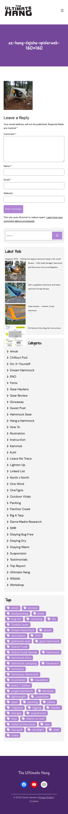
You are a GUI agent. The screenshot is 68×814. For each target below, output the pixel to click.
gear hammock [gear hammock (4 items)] (49, 641)
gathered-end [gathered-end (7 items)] (20, 641)
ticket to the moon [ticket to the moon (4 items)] (23, 724)
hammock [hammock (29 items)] (52, 652)
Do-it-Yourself (20, 364)
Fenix (13, 383)
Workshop (17, 585)
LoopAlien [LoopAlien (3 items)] (42, 697)
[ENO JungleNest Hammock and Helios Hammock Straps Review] (15, 293)
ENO (13, 376)
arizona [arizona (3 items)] (33, 608)
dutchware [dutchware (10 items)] (18, 636)
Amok (14, 351)
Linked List (17, 471)
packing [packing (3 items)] (32, 702)
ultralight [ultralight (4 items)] (38, 730)
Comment (10, 134)
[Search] (57, 235)
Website (8, 193)
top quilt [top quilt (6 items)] (16, 730)
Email (7, 179)
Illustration (17, 433)
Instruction (18, 440)
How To (15, 427)
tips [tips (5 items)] (47, 724)
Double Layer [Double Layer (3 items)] (20, 624)
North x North (19, 477)
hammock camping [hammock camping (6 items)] (24, 663)
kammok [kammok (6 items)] (48, 691)
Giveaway (17, 402)
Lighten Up (17, 465)
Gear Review (19, 395)
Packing (15, 503)
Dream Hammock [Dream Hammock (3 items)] (22, 630)
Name (8, 166)
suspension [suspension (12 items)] (38, 713)
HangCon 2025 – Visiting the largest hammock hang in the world (33, 259)
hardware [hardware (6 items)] (52, 663)
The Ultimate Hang (34, 772)
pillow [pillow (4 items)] (51, 702)
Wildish (15, 578)
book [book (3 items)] (41, 613)
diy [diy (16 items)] (54, 619)
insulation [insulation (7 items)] (41, 680)
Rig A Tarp (17, 515)
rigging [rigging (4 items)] (36, 708)
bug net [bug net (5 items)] (16, 619)
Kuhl (13, 452)
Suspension (18, 553)
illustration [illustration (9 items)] (18, 680)
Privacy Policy (45, 797)
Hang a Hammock (22, 421)
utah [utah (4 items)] (56, 730)
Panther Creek (20, 509)
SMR (13, 528)
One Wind (17, 484)
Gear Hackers (19, 389)
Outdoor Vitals (20, 497)
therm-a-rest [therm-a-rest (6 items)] (35, 719)
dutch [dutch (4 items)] (47, 630)
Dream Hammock (22, 370)
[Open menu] (62, 10)
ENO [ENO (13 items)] (38, 636)
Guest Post (18, 408)
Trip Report (18, 566)
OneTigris (16, 490)
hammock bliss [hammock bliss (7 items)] (21, 658)
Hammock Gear (21, 414)
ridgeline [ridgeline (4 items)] (17, 708)
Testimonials (18, 559)
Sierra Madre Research (26, 522)
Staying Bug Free (22, 534)
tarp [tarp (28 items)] (14, 719)
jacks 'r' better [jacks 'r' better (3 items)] (20, 685)
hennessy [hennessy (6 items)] (17, 669)
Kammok (16, 446)
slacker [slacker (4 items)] (55, 708)
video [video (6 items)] (14, 735)
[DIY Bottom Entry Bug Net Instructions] (15, 336)
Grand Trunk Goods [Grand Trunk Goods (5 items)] (24, 652)
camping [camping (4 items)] (36, 619)
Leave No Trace (21, 458)
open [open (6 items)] (14, 702)
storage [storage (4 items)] (16, 713)
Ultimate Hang (20, 572)
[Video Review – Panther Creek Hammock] (15, 315)
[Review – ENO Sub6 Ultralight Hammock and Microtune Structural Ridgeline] (15, 271)
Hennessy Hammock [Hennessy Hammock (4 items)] (24, 674)
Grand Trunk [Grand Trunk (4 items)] (19, 647)
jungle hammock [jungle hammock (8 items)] (22, 691)
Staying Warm (19, 547)
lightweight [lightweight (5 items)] (18, 697)
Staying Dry (18, 541)
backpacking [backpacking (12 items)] (19, 613)
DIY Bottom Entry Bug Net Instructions (44, 328)
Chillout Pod (18, 357)
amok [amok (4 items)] (14, 608)
